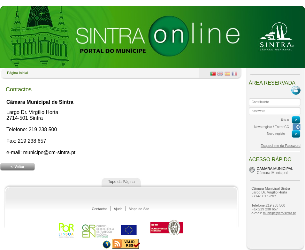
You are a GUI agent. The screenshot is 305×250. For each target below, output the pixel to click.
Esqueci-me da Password (281, 146)
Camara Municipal (275, 168)
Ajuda (118, 209)
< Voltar (17, 167)
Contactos (100, 209)
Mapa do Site (139, 209)
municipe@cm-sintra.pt (279, 213)
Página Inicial (17, 73)
